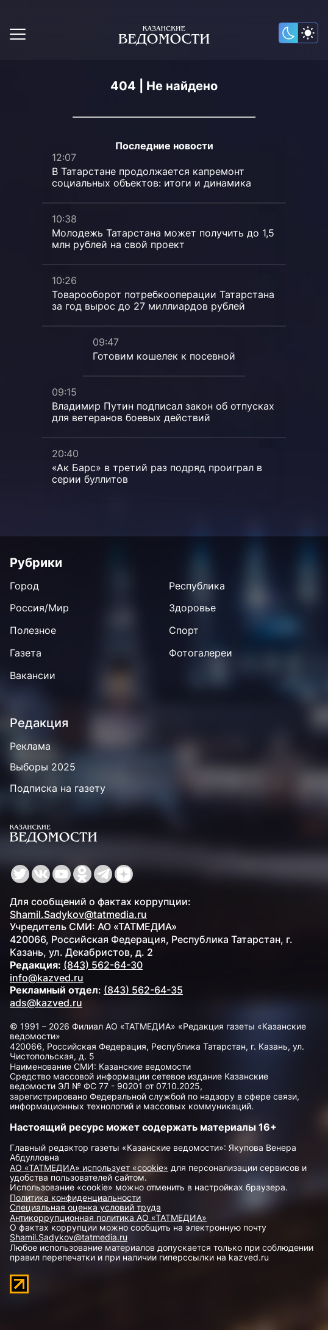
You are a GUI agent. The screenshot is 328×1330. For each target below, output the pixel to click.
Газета (25, 653)
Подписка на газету (57, 788)
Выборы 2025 (43, 767)
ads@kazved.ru (46, 1003)
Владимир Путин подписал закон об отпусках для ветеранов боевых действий (163, 412)
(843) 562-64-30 (103, 965)
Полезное (33, 630)
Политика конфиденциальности (75, 1197)
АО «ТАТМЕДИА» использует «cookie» (89, 1167)
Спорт (184, 630)
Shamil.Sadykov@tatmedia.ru (78, 914)
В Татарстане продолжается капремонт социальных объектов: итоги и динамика (151, 177)
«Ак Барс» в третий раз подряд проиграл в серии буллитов (157, 473)
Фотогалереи (200, 653)
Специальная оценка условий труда (85, 1207)
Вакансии (32, 675)
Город (24, 586)
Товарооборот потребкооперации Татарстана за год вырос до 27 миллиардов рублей (163, 300)
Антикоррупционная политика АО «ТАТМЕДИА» (108, 1217)
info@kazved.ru (47, 978)
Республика (197, 586)
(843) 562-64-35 (143, 990)
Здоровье (192, 608)
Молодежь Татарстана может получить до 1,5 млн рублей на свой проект (163, 239)
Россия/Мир (39, 608)
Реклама (30, 746)
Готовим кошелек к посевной (164, 356)
